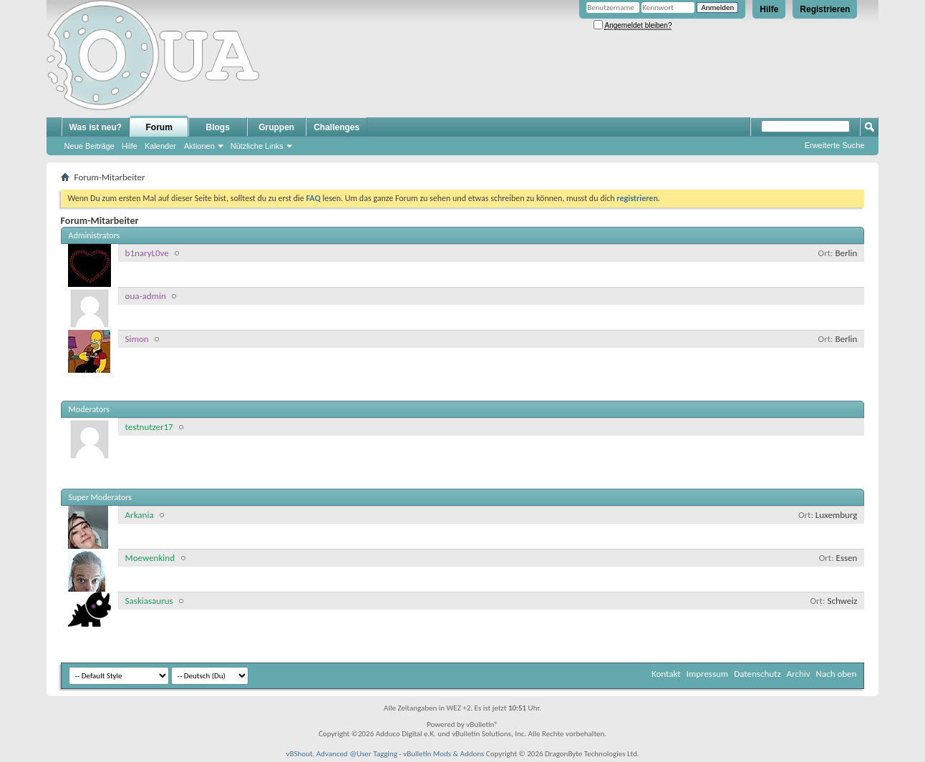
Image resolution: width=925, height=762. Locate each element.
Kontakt (666, 673)
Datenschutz (757, 673)
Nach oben (836, 673)
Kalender (160, 146)
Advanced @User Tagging (356, 753)
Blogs (218, 127)
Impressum (708, 673)
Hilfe (769, 9)
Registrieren (825, 9)
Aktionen (199, 146)
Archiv (798, 673)
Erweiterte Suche (835, 145)
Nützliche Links (257, 146)
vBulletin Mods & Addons (443, 753)
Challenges (336, 127)
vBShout (299, 753)
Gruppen (276, 127)
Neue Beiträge (89, 146)
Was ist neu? (95, 127)
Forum (159, 127)
